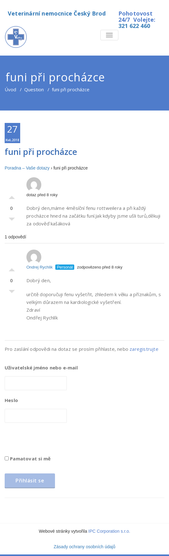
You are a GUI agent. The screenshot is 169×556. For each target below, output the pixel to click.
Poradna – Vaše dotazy (27, 167)
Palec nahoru (12, 196)
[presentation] (52, 441)
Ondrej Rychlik (39, 259)
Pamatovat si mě (28, 458)
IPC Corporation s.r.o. (109, 531)
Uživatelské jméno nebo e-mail (41, 367)
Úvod (10, 89)
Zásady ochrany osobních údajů (84, 546)
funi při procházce (41, 151)
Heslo (11, 400)
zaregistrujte (144, 349)
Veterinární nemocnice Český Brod (57, 13)
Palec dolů (12, 221)
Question (34, 89)
